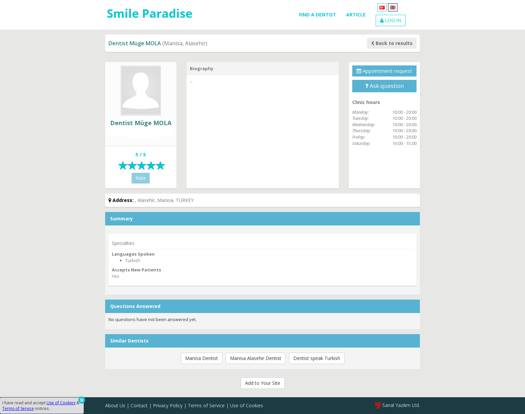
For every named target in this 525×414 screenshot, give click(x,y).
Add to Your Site (262, 383)
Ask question (384, 86)
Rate (141, 178)
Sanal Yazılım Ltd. (397, 405)
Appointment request (384, 70)
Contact (139, 405)
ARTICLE (356, 14)
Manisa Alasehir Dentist (255, 358)
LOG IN (390, 20)
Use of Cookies (246, 405)
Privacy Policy (167, 405)
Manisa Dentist (201, 358)
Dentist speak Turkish (316, 358)
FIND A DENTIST (317, 14)
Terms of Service (206, 405)
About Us (115, 405)
